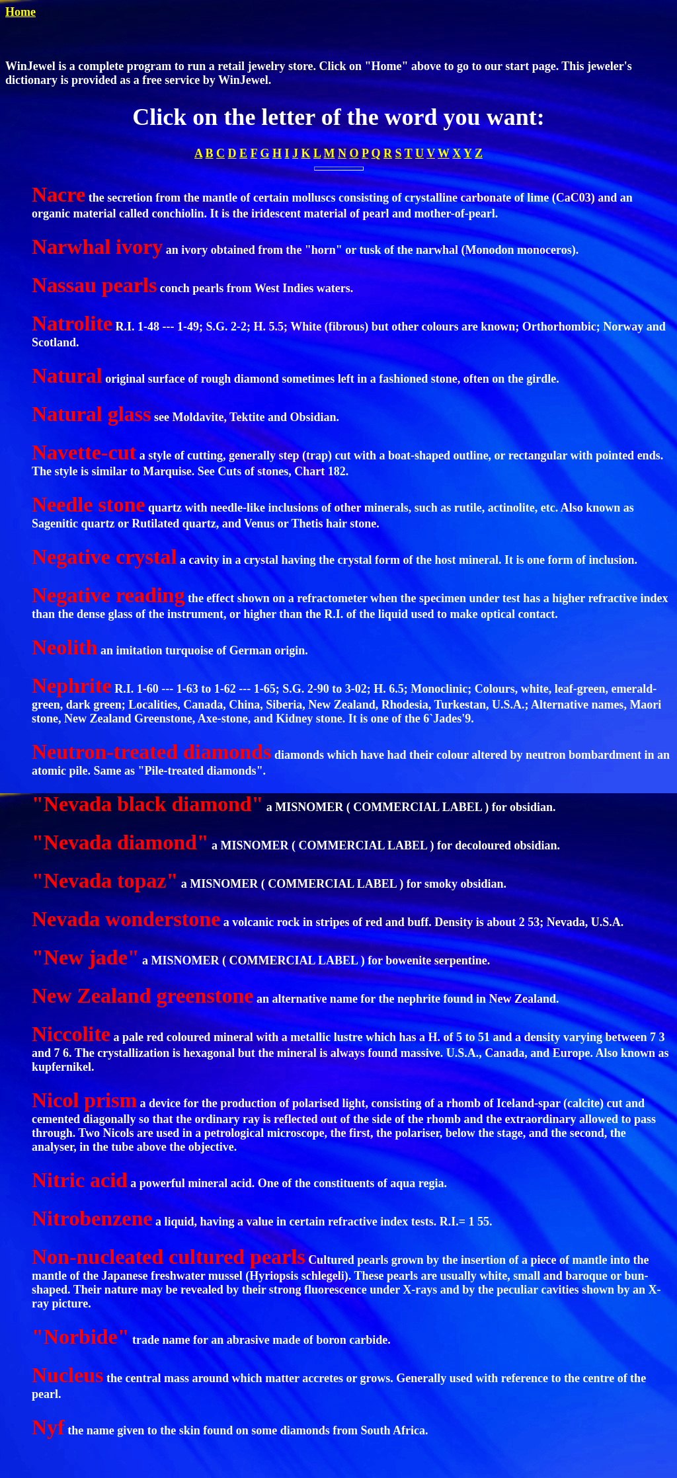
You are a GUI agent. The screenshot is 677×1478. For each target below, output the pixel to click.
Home (20, 12)
